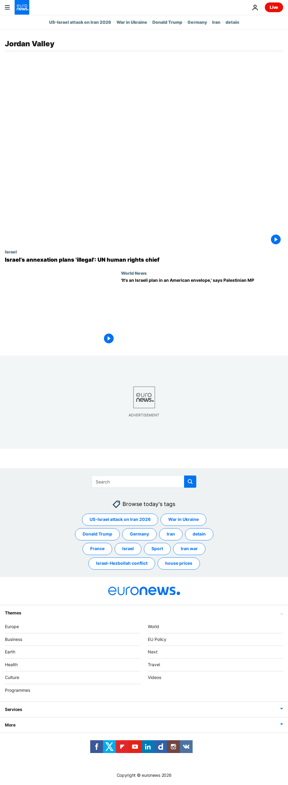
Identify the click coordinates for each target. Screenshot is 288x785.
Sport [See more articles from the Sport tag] (157, 548)
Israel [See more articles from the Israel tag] (128, 548)
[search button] (190, 482)
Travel (154, 664)
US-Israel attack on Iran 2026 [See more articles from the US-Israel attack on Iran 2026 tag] (120, 519)
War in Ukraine (131, 22)
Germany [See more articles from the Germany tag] (139, 533)
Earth (10, 651)
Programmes (17, 690)
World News (134, 273)
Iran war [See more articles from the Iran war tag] (189, 548)
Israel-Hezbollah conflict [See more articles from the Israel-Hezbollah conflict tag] (122, 563)
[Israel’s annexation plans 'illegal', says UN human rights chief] (144, 259)
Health (11, 664)
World (153, 626)
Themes (13, 612)
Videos (154, 677)
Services (13, 709)
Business (13, 639)
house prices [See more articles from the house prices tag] (178, 563)
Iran (216, 22)
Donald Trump (167, 22)
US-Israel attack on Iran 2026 (80, 22)
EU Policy (157, 639)
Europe (12, 626)
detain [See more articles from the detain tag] (199, 533)
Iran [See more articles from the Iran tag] (171, 533)
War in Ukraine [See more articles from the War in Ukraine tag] (183, 519)
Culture (12, 677)
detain (232, 22)
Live (274, 7)
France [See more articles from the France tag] (97, 548)
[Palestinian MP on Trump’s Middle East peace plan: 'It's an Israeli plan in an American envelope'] (202, 312)
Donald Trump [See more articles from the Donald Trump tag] (97, 533)
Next (153, 651)
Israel (11, 251)
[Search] (144, 482)
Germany (197, 22)
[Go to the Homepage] (22, 7)
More (10, 724)
